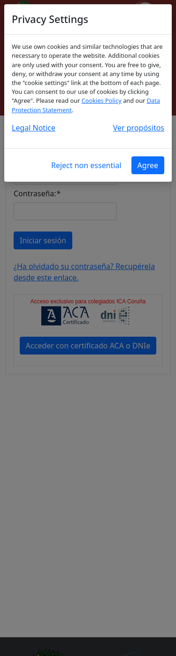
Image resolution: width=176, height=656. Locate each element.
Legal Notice (33, 128)
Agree (148, 165)
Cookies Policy (102, 100)
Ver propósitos (138, 128)
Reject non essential (86, 165)
